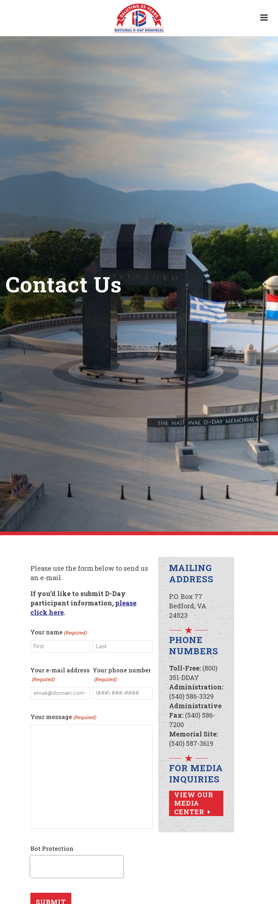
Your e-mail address (60, 676)
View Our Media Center (193, 803)
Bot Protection (51, 851)
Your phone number (122, 676)
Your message (63, 719)
